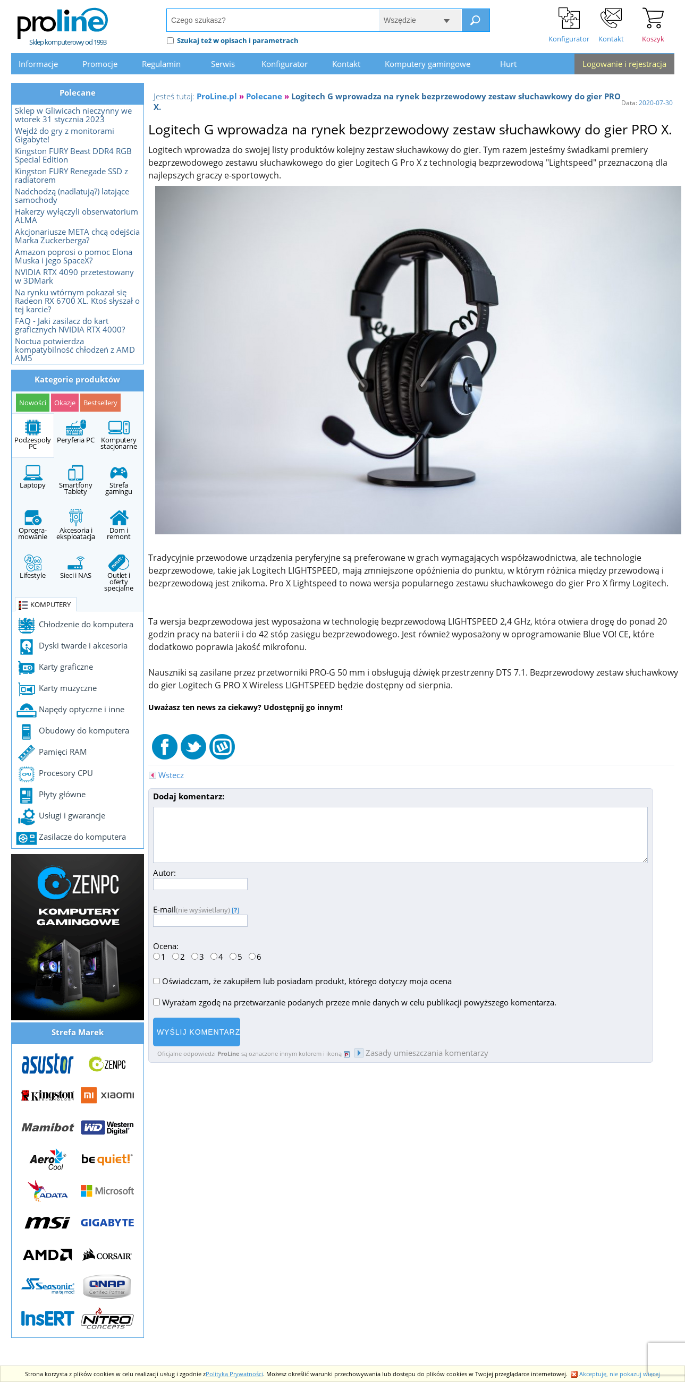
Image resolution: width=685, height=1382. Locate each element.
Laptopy (33, 477)
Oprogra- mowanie (32, 525)
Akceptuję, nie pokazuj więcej (615, 1374)
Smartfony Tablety (75, 480)
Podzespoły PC (32, 435)
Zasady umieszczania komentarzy (421, 1052)
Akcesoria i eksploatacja (75, 525)
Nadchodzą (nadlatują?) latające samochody (72, 195)
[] (235, 910)
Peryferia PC (76, 432)
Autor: (200, 878)
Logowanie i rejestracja (624, 63)
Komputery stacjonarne (118, 435)
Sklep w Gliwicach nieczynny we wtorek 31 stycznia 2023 (73, 114)
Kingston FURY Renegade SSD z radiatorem (71, 175)
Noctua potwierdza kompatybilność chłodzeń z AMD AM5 (75, 349)
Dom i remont (118, 525)
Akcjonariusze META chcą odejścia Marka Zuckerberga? (77, 235)
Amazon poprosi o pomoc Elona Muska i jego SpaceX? (73, 256)
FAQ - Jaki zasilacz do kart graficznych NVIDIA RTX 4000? (70, 325)
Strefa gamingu (118, 480)
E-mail (200, 915)
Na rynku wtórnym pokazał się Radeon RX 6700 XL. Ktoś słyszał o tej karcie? (77, 300)
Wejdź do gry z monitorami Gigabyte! (64, 134)
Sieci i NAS (75, 567)
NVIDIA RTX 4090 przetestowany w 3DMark (74, 276)
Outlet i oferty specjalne (118, 573)
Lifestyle (32, 567)
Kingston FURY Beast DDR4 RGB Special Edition (73, 155)
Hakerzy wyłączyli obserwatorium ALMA (76, 215)
